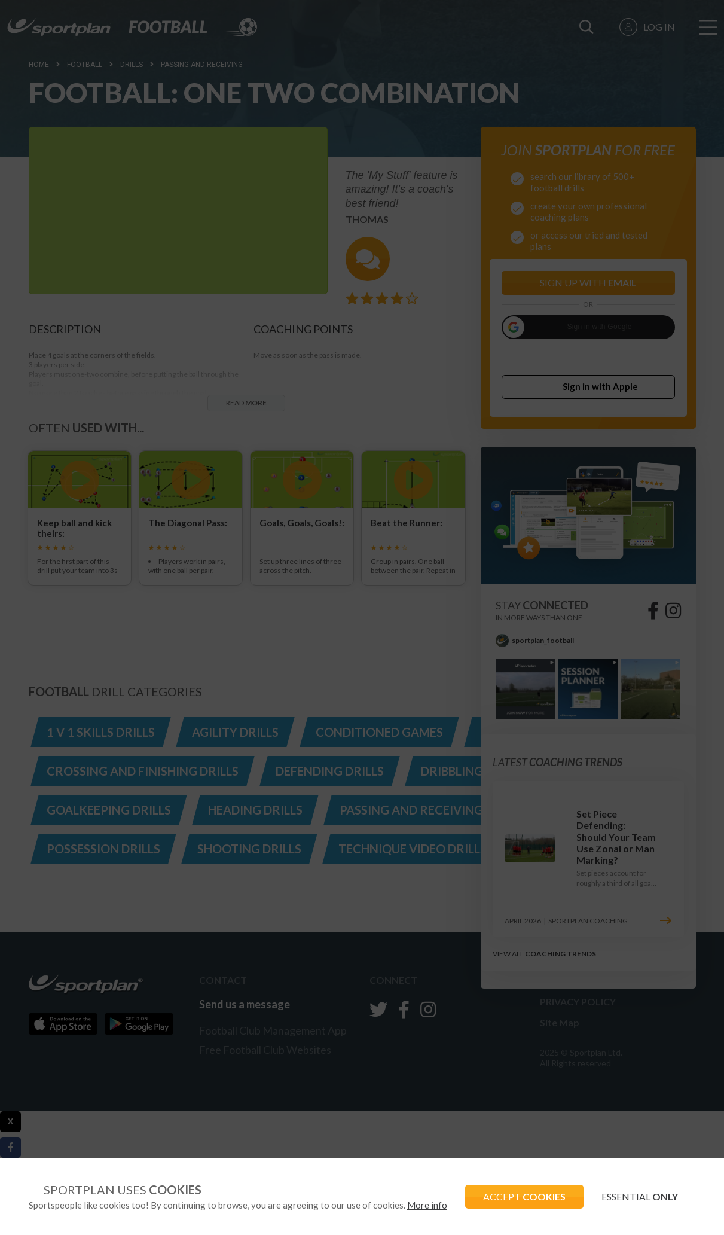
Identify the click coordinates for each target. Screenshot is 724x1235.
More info (427, 1205)
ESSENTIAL (639, 1196)
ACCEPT (524, 1196)
